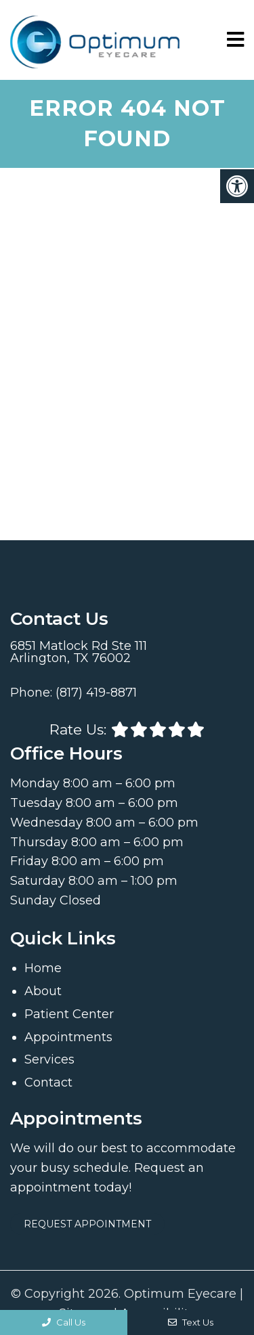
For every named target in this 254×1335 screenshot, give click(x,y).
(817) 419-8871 (96, 692)
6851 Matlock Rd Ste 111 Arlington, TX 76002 (78, 652)
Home (43, 968)
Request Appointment (87, 1224)
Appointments (68, 1037)
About (43, 991)
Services (49, 1059)
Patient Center (69, 1014)
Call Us (63, 1322)
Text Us (190, 1322)
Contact (48, 1082)
